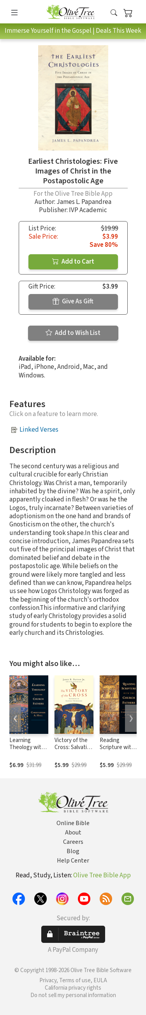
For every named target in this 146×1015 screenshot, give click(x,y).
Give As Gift (73, 301)
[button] (114, 13)
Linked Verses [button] (38, 429)
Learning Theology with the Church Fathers (26, 751)
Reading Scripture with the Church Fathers (117, 751)
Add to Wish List (73, 333)
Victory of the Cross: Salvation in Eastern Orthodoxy (74, 751)
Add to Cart (73, 261)
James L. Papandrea (83, 202)
